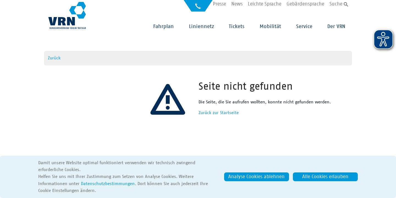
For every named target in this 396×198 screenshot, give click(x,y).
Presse (219, 4)
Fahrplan (163, 26)
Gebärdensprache (305, 4)
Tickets (236, 26)
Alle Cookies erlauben (325, 176)
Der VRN (336, 26)
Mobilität (270, 26)
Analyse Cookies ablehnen (256, 176)
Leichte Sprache (264, 4)
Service (304, 26)
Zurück (54, 58)
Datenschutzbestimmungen (108, 184)
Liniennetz (201, 26)
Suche (335, 4)
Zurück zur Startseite (219, 113)
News (237, 4)
